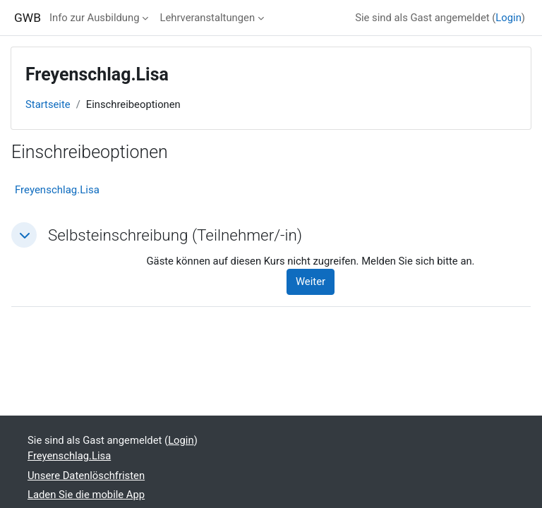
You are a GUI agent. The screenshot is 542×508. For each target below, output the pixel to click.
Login (508, 17)
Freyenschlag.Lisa (57, 189)
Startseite (48, 104)
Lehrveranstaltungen (207, 17)
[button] (24, 235)
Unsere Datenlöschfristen (86, 475)
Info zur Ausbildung (94, 17)
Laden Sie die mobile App (86, 494)
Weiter (310, 281)
